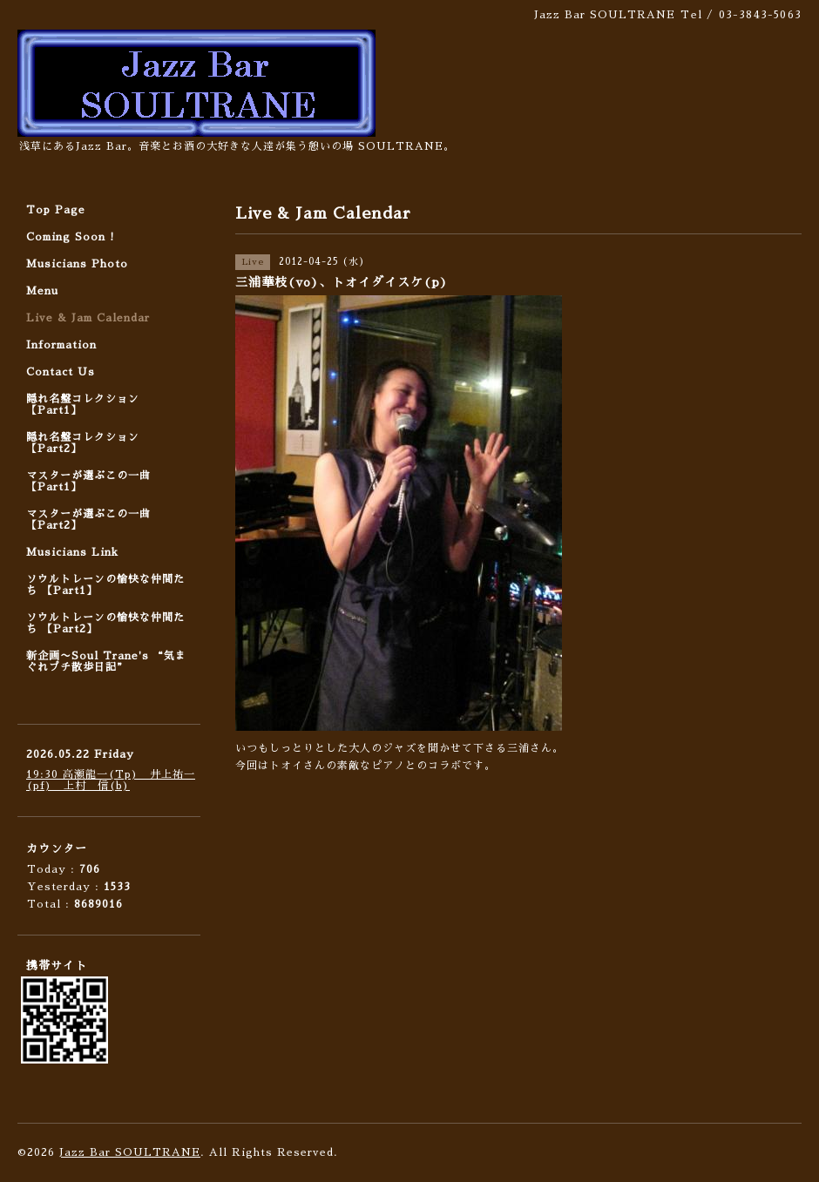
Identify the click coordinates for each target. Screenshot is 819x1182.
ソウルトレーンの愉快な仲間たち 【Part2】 (105, 623)
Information (61, 345)
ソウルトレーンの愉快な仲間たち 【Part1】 (105, 585)
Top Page (55, 210)
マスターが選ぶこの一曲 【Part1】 (88, 481)
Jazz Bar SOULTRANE (129, 1152)
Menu (42, 291)
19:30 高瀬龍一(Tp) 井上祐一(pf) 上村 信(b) (110, 780)
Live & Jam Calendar (88, 318)
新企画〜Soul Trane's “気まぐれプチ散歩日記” (106, 661)
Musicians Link (72, 552)
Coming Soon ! (70, 237)
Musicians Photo (77, 264)
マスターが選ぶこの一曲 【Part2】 (88, 519)
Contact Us (60, 372)
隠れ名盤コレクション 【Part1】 (82, 404)
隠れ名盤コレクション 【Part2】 (82, 443)
